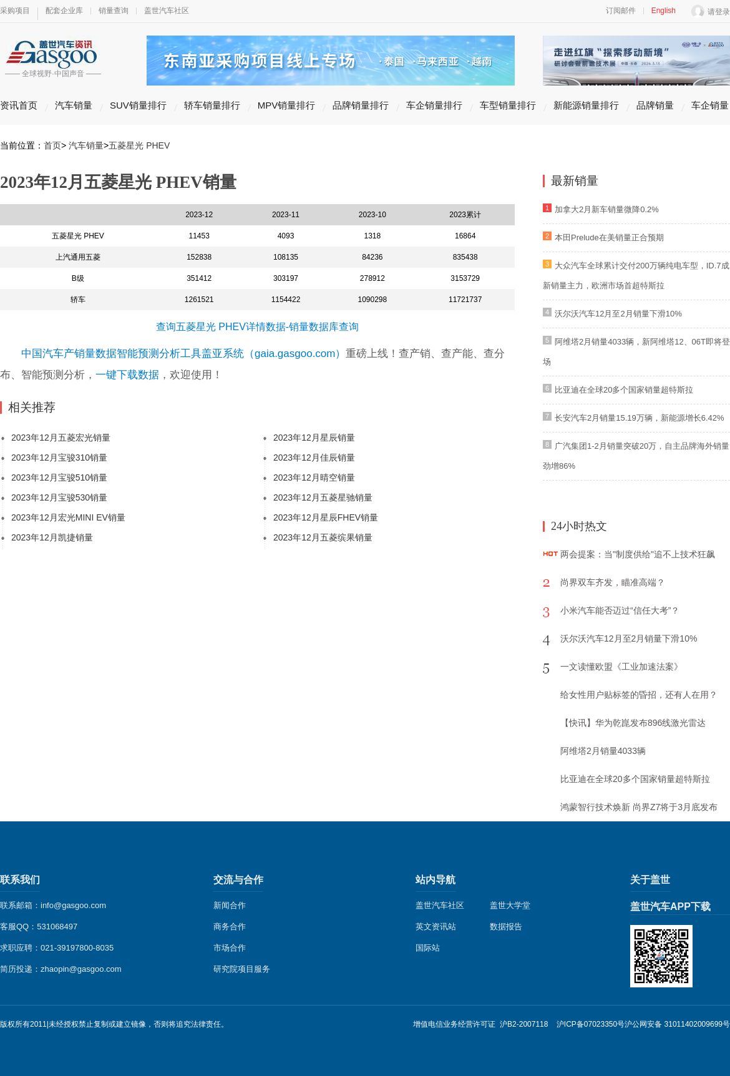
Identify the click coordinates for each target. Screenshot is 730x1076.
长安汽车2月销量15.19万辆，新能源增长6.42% (639, 418)
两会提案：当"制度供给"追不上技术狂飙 (637, 554)
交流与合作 (238, 879)
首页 (52, 145)
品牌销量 (655, 105)
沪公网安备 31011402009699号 (677, 1024)
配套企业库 (64, 10)
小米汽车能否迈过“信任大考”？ (619, 610)
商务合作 (229, 926)
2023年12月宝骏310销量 (59, 457)
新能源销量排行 (586, 105)
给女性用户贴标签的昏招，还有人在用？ (639, 695)
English (663, 10)
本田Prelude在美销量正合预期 (609, 237)
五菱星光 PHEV (139, 145)
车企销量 (710, 105)
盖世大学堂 (510, 905)
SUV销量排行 (138, 105)
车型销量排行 (508, 105)
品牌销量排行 (361, 105)
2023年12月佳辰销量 (314, 457)
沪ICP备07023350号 (591, 1024)
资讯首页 (18, 105)
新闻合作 (229, 905)
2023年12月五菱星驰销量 (322, 497)
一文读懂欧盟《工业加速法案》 (621, 667)
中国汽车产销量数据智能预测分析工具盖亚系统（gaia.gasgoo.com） (183, 353)
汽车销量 (73, 105)
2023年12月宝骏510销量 (59, 477)
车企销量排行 (434, 105)
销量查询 (114, 10)
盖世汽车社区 (166, 10)
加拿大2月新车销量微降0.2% (607, 209)
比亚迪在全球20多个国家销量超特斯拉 (624, 389)
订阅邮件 (621, 10)
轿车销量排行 (212, 105)
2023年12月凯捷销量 (52, 537)
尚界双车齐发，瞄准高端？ (612, 582)
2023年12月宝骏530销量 (59, 497)
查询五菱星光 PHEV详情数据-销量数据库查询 (257, 326)
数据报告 (506, 926)
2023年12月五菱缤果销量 (322, 537)
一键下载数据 (127, 375)
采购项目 (15, 10)
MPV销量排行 (287, 105)
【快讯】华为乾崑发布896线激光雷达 (633, 723)
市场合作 (229, 947)
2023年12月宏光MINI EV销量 (68, 517)
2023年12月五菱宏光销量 (60, 438)
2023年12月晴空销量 (314, 477)
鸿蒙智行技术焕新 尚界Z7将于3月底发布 (639, 807)
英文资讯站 (436, 926)
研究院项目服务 (241, 969)
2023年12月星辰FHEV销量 (325, 517)
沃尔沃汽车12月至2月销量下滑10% (618, 313)
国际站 (428, 947)
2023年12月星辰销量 (314, 438)
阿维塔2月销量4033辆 (603, 751)
